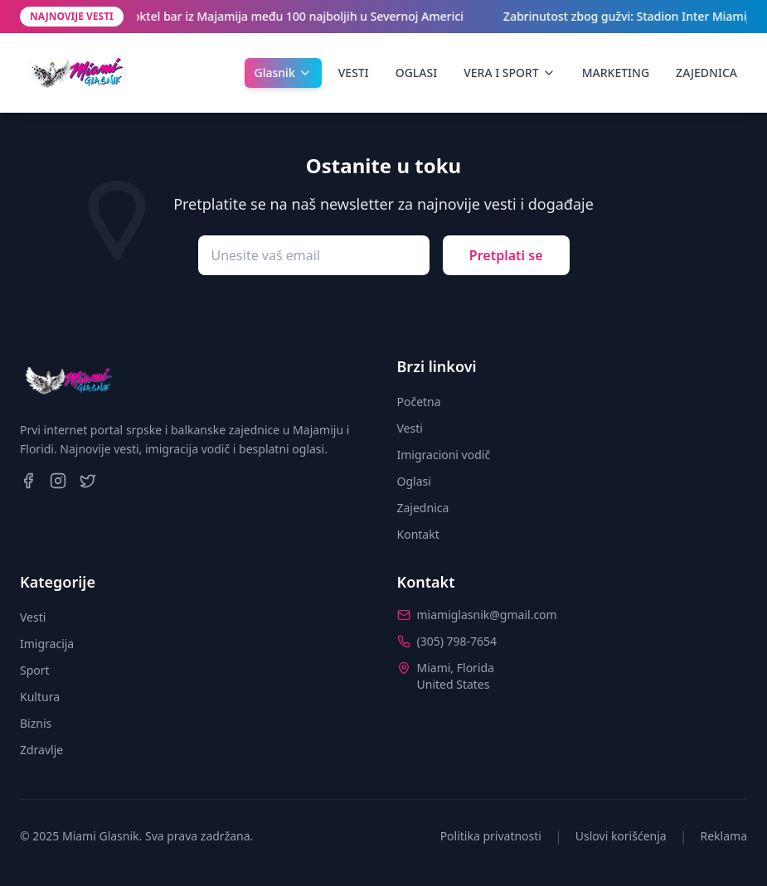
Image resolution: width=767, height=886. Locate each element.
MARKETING (615, 72)
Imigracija (47, 643)
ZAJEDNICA (706, 72)
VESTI (353, 72)
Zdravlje (41, 750)
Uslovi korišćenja (621, 836)
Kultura (40, 696)
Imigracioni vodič (444, 454)
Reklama (724, 836)
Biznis (35, 723)
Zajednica (423, 508)
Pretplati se (506, 255)
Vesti (410, 428)
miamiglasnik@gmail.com (487, 614)
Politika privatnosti (490, 836)
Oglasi (414, 481)
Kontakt (418, 534)
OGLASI (416, 72)
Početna (419, 401)
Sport (35, 670)
